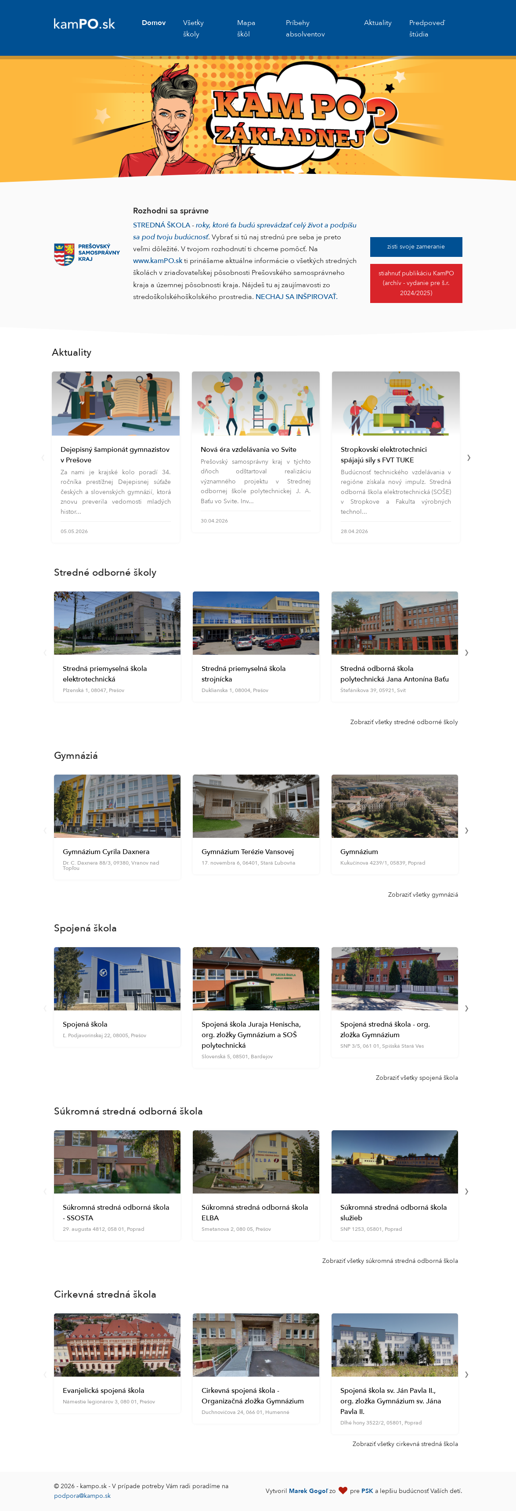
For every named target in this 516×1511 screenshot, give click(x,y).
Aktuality (378, 23)
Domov (154, 23)
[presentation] (43, 456)
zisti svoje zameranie (416, 246)
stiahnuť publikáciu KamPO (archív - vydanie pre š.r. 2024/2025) (416, 283)
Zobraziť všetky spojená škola (417, 1078)
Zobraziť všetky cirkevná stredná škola (405, 1444)
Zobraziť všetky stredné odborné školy (404, 722)
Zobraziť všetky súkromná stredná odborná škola (390, 1261)
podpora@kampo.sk (82, 1496)
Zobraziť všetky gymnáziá (423, 895)
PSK (367, 1491)
